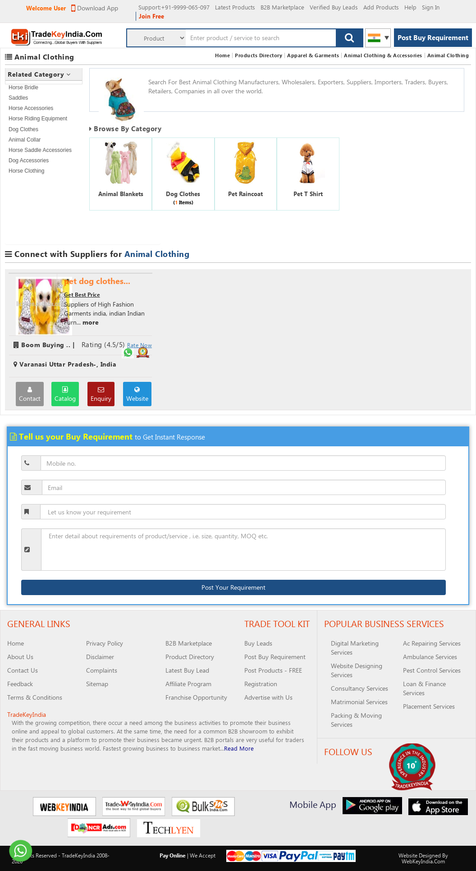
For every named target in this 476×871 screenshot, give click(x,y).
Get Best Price (82, 294)
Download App (94, 8)
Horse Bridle (23, 87)
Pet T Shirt (308, 193)
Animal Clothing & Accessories (383, 55)
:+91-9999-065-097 (174, 7)
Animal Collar (25, 140)
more (90, 322)
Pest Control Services (432, 670)
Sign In (430, 7)
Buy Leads (258, 643)
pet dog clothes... (97, 280)
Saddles (18, 98)
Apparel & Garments (313, 55)
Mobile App (312, 804)
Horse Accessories (31, 108)
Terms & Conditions (34, 697)
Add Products (381, 7)
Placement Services (429, 706)
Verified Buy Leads (334, 7)
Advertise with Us (268, 697)
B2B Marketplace (282, 7)
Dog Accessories (29, 160)
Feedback (20, 683)
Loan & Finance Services (424, 688)
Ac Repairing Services (432, 643)
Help (410, 7)
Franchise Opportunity (196, 697)
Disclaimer (100, 656)
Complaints (101, 670)
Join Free (151, 16)
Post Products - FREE (273, 670)
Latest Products (235, 7)
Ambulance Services (430, 656)
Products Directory (258, 55)
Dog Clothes (23, 129)
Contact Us (22, 670)
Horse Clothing (26, 171)
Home (222, 55)
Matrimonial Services (359, 701)
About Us (20, 656)
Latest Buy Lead (187, 670)
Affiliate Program (188, 683)
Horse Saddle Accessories (40, 150)
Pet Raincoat (245, 193)
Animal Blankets (120, 193)
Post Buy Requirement (433, 37)
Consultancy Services (359, 688)
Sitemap (97, 683)
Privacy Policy (104, 643)
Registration (260, 683)
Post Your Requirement (233, 587)
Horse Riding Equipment (38, 118)
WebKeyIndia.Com (423, 861)
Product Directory (189, 656)
